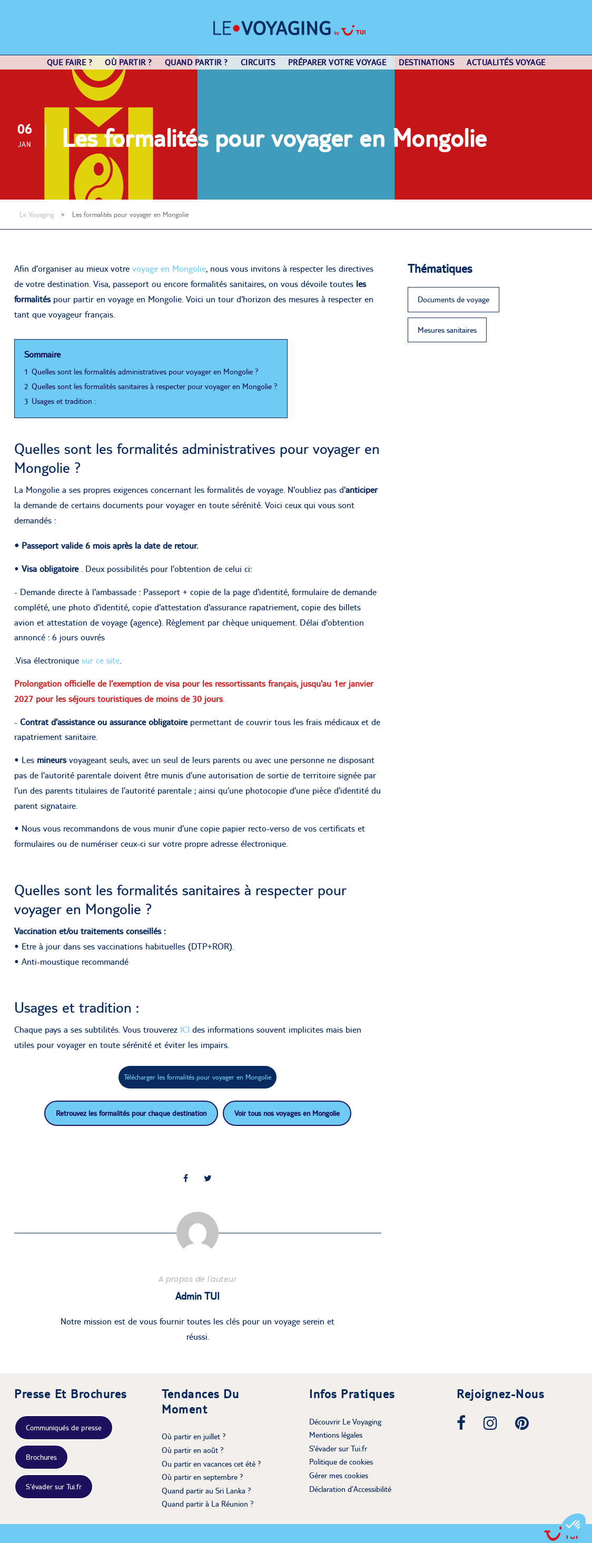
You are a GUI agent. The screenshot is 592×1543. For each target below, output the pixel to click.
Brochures (41, 1457)
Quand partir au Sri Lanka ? (206, 1490)
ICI (186, 1029)
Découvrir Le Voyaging (345, 1421)
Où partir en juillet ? (194, 1436)
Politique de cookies (341, 1461)
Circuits (258, 62)
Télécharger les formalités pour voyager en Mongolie (197, 1077)
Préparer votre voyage (337, 62)
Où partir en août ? (193, 1450)
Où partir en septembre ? (202, 1476)
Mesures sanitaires (447, 329)
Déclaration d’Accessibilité (350, 1489)
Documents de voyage (453, 299)
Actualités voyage (506, 62)
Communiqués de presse (64, 1427)
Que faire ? (70, 62)
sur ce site (101, 660)
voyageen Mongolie (169, 268)
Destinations (426, 62)
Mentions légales (335, 1434)
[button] (573, 1525)
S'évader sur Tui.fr (54, 1486)
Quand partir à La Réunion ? (208, 1503)
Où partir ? (128, 62)
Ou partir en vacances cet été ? (211, 1463)
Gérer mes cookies (338, 1475)
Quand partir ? (196, 62)
